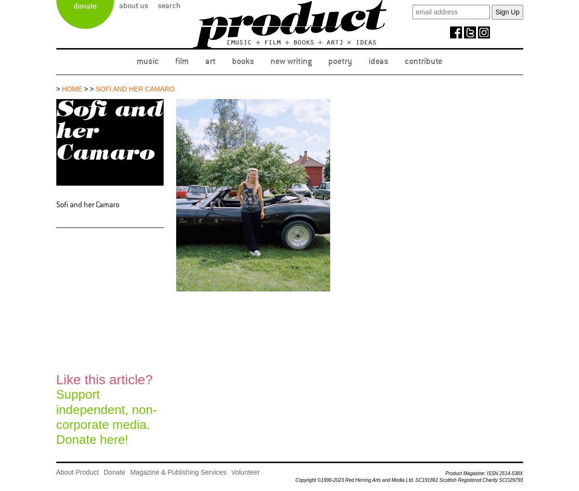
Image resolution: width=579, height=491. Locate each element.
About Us (133, 5)
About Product (77, 472)
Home (72, 89)
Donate (85, 6)
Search (169, 5)
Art (210, 61)
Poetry (340, 61)
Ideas (378, 61)
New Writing (291, 61)
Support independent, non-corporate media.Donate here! (106, 409)
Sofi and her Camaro (135, 89)
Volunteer (245, 472)
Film (182, 61)
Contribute (423, 61)
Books (243, 61)
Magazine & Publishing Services (178, 472)
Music (148, 61)
